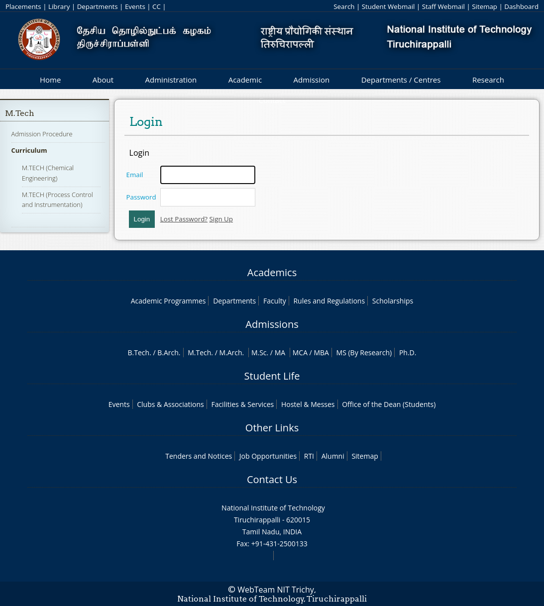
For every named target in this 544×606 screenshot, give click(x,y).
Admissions (271, 324)
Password (141, 197)
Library (59, 6)
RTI (309, 456)
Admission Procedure (42, 133)
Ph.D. (408, 352)
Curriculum (29, 150)
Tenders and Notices (198, 456)
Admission (312, 80)
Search (343, 6)
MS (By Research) (364, 352)
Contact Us (272, 479)
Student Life (272, 376)
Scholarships (392, 300)
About (103, 80)
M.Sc (259, 352)
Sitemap (484, 6)
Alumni (333, 456)
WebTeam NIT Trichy (275, 589)
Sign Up (221, 218)
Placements (23, 6)
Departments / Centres (401, 80)
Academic (245, 80)
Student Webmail (388, 6)
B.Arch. (168, 352)
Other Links (272, 427)
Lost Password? (184, 218)
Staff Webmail (443, 6)
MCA (300, 352)
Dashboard (521, 6)
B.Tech (139, 352)
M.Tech (19, 113)
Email (134, 174)
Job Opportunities (268, 456)
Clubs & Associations (170, 404)
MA (280, 352)
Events (135, 6)
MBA (321, 352)
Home (50, 80)
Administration (171, 80)
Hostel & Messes (308, 404)
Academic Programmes (168, 300)
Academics (272, 272)
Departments (97, 6)
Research (488, 80)
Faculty (274, 300)
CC (156, 6)
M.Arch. (231, 352)
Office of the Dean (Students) (388, 404)
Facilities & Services (242, 404)
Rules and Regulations (329, 300)
